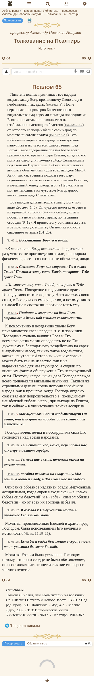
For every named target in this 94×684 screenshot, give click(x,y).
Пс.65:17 (13, 510)
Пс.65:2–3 (54, 104)
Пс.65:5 (12, 313)
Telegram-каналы (25, 625)
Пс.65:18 (13, 541)
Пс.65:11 (13, 459)
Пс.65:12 (13, 474)
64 (8, 58)
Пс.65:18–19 (58, 135)
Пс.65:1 (12, 240)
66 (84, 58)
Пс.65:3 (12, 266)
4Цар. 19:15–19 (36, 533)
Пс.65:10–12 (73, 125)
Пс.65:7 (12, 414)
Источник (47, 48)
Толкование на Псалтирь (47, 40)
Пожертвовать (12, 20)
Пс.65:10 (13, 445)
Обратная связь (37, 643)
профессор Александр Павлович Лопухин (45, 32)
